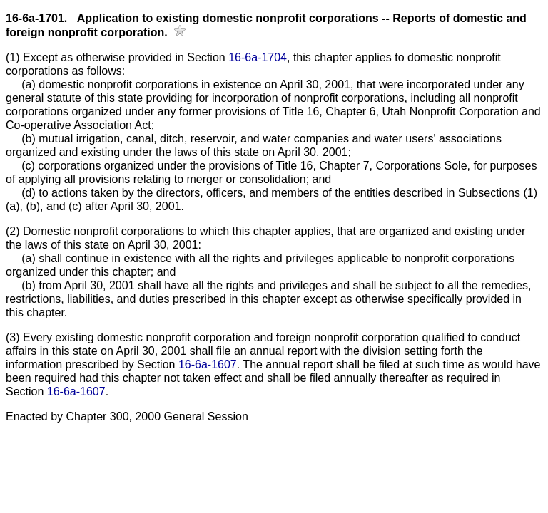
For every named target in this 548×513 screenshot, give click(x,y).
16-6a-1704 (257, 57)
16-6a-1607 (207, 364)
